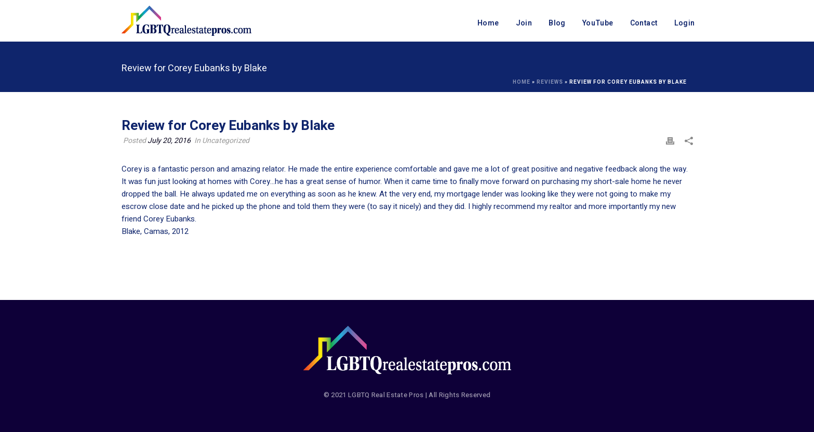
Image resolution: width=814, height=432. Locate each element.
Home (488, 23)
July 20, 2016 (169, 140)
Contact (644, 23)
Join (524, 23)
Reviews (550, 82)
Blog (557, 23)
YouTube (597, 23)
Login (684, 23)
